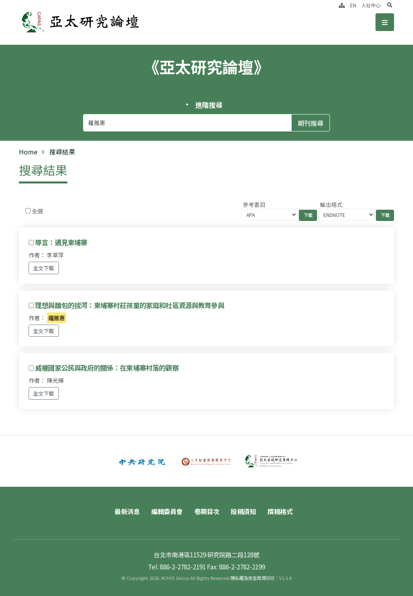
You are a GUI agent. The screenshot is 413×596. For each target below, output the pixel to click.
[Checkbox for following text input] (28, 210)
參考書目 (254, 204)
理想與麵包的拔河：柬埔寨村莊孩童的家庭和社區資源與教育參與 (129, 305)
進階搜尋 (208, 105)
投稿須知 (243, 511)
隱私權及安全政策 (248, 578)
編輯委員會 (167, 511)
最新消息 (127, 511)
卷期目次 (206, 511)
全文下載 (43, 268)
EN (353, 5)
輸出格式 (331, 204)
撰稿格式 (279, 511)
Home (28, 151)
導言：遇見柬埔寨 (61, 242)
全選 (37, 211)
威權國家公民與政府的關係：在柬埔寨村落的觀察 (107, 368)
